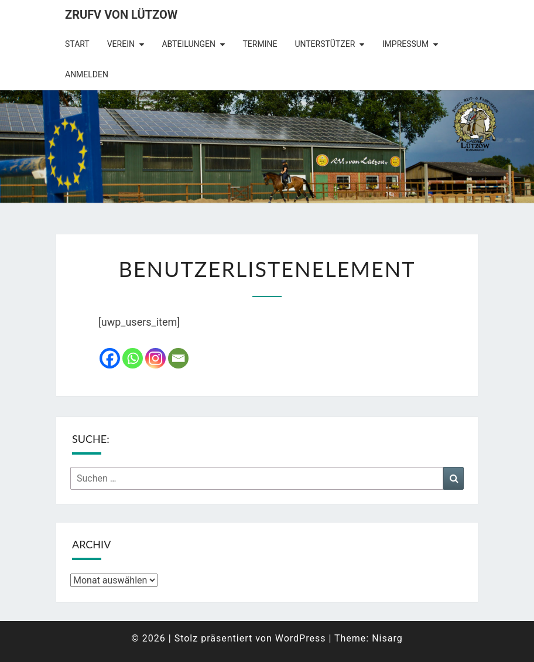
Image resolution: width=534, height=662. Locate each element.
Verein (121, 44)
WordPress (300, 638)
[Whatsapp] (132, 358)
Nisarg (387, 638)
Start (77, 44)
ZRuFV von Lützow (121, 15)
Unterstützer (325, 44)
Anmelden (86, 74)
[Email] (178, 358)
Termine (259, 44)
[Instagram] (155, 358)
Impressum (405, 44)
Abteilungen (188, 44)
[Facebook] (110, 358)
